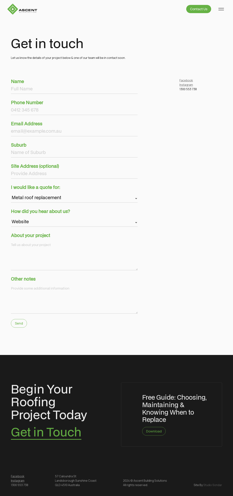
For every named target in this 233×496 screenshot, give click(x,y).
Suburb (18, 145)
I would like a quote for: (35, 187)
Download (154, 431)
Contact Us (198, 9)
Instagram (186, 85)
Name (17, 81)
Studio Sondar (212, 485)
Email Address (26, 124)
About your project (30, 235)
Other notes (23, 279)
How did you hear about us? (40, 211)
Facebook (186, 80)
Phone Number (27, 102)
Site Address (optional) (35, 166)
